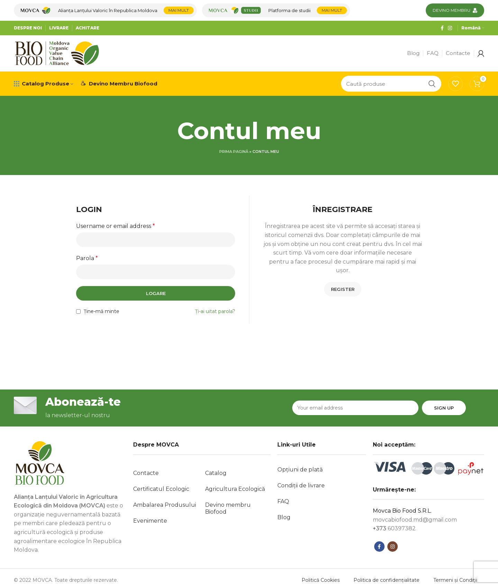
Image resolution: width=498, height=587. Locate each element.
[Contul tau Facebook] (442, 28)
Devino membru (451, 10)
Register (342, 289)
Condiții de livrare (301, 485)
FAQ (283, 501)
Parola (87, 258)
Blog (283, 517)
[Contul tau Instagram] (450, 28)
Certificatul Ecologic (161, 489)
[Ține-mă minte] (78, 311)
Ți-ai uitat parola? (215, 311)
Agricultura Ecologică (235, 489)
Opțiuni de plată (300, 469)
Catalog (216, 473)
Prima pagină (233, 151)
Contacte (146, 473)
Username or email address (115, 226)
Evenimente (150, 520)
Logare (156, 293)
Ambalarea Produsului (164, 505)
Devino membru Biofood (228, 508)
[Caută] (391, 84)
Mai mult (178, 10)
